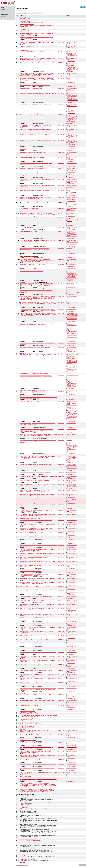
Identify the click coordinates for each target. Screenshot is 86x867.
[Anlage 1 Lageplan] (66, 204)
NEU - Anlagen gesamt (72, 192)
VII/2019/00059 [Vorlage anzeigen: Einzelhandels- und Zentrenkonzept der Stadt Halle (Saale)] (61, 264)
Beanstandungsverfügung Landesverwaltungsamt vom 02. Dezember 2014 (72, 361)
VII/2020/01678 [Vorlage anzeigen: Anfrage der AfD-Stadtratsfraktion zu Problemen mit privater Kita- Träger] (61, 600)
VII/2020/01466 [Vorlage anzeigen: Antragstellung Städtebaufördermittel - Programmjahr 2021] (61, 217)
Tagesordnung (26, 13)
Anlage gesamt (71, 90)
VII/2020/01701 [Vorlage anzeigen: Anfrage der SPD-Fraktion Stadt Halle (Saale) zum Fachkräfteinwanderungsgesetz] (61, 648)
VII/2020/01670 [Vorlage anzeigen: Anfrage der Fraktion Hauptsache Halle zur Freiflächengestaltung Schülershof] (61, 670)
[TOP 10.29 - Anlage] (66, 666)
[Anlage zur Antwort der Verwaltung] (66, 610)
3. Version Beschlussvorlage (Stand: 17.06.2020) (72, 317)
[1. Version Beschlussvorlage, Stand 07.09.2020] (66, 134)
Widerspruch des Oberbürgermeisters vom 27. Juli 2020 (72, 369)
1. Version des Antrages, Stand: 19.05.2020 (72, 423)
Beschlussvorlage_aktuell (73, 292)
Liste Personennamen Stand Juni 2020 (72, 278)
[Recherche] (81, 7)
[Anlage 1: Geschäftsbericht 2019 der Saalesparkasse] (66, 95)
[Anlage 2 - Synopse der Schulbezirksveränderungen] (66, 330)
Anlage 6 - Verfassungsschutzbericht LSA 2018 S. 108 (72, 416)
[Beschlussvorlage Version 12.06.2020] (66, 323)
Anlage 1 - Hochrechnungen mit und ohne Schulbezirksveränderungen (72, 328)
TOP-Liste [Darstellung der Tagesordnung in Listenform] (33, 13)
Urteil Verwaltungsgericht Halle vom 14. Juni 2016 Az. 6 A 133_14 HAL (72, 366)
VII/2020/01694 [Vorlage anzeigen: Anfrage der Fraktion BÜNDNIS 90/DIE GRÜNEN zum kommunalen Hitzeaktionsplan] (61, 578)
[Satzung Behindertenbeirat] (66, 349)
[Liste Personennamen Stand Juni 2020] (66, 278)
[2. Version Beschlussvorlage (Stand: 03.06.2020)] (66, 315)
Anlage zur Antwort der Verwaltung (71, 611)
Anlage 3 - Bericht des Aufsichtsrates (71, 111)
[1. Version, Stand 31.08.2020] (66, 240)
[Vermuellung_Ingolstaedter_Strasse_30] (66, 592)
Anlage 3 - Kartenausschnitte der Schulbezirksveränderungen (72, 334)
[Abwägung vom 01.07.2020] (66, 181)
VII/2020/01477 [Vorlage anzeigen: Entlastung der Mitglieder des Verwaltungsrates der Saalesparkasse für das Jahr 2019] (61, 93)
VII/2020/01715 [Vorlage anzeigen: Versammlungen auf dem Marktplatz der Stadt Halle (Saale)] (61, 51)
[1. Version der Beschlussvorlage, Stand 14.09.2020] (66, 221)
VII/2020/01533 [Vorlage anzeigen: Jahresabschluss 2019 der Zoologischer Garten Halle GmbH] (61, 114)
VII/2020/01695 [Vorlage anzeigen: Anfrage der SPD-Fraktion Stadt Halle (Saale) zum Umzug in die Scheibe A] (61, 623)
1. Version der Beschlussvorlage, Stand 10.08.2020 (71, 232)
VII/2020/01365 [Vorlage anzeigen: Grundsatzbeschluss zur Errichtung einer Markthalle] (61, 88)
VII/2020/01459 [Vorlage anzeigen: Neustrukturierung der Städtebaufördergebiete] (61, 208)
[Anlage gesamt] (66, 90)
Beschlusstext (71, 44)
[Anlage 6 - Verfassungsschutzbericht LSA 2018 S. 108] (66, 415)
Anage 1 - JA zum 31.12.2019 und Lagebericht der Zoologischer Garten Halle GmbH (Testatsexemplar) (72, 118)
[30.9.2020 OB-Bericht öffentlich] (66, 46)
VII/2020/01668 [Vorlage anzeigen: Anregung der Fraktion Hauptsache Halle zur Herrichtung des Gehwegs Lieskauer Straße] (61, 768)
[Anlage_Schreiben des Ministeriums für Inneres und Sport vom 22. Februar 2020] (66, 67)
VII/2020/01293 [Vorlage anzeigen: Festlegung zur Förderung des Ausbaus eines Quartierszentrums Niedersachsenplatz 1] (61, 202)
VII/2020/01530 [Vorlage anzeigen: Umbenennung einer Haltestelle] (61, 227)
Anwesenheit (39, 13)
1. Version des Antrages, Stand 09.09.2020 (71, 485)
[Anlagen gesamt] (66, 144)
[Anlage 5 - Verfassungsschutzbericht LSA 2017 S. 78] (66, 412)
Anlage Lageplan (71, 170)
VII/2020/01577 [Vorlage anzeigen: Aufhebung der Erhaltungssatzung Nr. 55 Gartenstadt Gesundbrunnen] (61, 190)
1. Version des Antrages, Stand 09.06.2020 (71, 457)
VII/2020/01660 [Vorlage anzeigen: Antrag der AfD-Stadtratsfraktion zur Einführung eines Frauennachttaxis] (61, 480)
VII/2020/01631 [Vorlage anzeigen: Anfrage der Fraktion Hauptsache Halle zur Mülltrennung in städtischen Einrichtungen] (61, 664)
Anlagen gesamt (71, 144)
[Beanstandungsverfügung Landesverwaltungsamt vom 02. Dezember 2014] (66, 360)
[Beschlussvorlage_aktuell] (66, 42)
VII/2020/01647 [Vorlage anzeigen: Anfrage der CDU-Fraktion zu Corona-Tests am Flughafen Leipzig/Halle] (61, 540)
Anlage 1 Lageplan (72, 204)
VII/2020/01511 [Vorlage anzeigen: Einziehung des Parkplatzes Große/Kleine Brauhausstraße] (61, 157)
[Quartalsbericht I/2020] (66, 702)
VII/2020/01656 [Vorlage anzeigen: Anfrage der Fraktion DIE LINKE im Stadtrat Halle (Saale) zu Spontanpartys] (61, 532)
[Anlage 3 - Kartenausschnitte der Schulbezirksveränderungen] (66, 333)
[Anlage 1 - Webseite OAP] (66, 403)
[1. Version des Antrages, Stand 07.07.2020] (66, 464)
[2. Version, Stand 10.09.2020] (66, 242)
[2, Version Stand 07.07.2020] (66, 466)
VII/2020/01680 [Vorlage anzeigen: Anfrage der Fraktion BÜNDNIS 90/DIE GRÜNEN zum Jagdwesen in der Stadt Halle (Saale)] (61, 561)
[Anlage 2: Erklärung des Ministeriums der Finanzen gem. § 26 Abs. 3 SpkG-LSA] (66, 98)
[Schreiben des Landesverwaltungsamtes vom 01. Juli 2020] (66, 363)
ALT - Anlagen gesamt (72, 223)
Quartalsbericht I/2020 (72, 702)
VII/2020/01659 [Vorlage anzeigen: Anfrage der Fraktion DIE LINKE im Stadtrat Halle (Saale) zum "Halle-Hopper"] (61, 536)
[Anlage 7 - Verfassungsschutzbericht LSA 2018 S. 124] (66, 418)
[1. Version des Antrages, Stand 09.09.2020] (66, 484)
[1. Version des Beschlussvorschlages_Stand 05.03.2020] (66, 62)
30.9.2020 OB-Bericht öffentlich (71, 47)
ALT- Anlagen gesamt (72, 193)
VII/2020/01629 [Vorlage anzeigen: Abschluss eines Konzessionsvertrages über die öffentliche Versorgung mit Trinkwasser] (61, 140)
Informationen (19, 13)
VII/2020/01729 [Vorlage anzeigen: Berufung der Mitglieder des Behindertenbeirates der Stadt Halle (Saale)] (61, 347)
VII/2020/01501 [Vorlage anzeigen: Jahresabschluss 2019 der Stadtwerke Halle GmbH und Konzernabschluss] (61, 104)
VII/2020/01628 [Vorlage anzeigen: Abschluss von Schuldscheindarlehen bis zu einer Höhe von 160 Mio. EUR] (61, 134)
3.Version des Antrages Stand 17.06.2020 (72, 375)
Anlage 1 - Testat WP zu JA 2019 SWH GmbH (72, 106)
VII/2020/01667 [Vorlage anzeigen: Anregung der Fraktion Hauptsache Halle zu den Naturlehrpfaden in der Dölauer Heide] (61, 764)
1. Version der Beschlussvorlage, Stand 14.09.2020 (71, 222)
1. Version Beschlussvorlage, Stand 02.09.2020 (72, 141)
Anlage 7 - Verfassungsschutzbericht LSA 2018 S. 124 (72, 419)
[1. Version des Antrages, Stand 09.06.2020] (66, 456)
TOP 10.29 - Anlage (72, 666)
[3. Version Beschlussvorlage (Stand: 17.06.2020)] (66, 317)
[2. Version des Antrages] (66, 458)
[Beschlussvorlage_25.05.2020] (66, 356)
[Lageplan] (66, 154)
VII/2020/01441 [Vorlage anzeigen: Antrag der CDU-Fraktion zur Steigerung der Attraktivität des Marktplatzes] (61, 464)
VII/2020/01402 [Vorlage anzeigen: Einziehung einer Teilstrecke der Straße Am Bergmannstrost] (61, 152)
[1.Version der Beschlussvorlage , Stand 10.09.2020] (66, 248)
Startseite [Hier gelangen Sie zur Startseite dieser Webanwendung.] (3, 7)
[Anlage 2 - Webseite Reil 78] (66, 405)
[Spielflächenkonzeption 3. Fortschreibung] (66, 236)
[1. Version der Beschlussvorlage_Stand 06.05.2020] (66, 440)
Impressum (3, 18)
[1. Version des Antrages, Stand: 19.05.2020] (66, 423)
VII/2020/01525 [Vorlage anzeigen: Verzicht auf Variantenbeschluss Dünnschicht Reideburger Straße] (61, 168)
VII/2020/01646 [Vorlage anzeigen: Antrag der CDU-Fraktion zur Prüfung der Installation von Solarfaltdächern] (61, 472)
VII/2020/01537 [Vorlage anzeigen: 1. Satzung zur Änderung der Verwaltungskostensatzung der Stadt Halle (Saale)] (61, 129)
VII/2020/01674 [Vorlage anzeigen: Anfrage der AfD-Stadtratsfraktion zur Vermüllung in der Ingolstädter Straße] (61, 590)
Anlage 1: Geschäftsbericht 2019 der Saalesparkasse (72, 96)
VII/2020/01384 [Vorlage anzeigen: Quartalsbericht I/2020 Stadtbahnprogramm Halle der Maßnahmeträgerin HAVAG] (61, 700)
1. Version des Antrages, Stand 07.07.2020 (71, 465)
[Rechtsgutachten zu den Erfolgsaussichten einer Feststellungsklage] (66, 53)
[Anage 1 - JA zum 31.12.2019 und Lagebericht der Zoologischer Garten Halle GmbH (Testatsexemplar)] (66, 116)
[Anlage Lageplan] (66, 170)
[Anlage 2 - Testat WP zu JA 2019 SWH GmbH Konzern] (66, 108)
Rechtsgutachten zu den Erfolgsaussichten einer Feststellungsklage (72, 54)
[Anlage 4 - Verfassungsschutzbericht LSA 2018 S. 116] (66, 409)
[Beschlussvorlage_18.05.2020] (66, 354)
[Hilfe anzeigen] (84, 7)
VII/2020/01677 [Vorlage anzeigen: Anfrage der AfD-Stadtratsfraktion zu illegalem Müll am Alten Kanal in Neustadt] (61, 596)
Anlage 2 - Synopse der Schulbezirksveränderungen (72, 331)
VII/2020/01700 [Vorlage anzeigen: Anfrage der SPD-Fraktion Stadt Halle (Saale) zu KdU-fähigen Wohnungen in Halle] (61, 643)
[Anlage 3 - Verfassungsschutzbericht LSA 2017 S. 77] (66, 407)
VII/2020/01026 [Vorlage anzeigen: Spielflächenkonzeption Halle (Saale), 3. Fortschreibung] (61, 231)
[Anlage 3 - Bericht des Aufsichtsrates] (66, 110)
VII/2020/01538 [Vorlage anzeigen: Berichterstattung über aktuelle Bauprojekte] (61, 705)
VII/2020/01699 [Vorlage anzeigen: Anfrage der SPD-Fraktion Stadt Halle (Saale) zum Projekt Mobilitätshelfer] (61, 639)
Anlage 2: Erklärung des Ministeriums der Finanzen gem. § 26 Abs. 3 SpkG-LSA (72, 99)
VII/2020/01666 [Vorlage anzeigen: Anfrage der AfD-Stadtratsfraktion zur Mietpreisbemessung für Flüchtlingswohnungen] (61, 586)
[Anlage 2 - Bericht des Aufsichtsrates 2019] (66, 121)
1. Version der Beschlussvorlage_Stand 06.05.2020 (71, 441)
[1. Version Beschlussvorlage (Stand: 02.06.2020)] (66, 313)
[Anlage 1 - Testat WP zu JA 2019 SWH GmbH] (66, 106)
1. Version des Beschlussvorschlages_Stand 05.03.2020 (72, 63)
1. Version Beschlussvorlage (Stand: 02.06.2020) (72, 314)
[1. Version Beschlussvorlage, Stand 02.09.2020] (66, 140)
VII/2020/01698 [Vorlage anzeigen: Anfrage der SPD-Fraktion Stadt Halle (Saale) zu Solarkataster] (61, 635)
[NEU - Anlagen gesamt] (66, 192)
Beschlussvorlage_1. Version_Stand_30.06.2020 (73, 289)
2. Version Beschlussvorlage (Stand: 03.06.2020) (72, 316)
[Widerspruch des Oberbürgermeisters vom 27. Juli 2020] (66, 368)
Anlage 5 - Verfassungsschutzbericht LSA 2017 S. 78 (72, 413)
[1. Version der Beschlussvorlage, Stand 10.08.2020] (66, 231)
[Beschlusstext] (66, 44)
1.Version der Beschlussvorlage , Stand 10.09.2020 (72, 249)
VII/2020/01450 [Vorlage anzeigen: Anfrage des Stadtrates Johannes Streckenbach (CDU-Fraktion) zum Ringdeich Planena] (61, 553)
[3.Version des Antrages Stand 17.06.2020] (66, 375)
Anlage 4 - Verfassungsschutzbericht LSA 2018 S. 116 (72, 410)
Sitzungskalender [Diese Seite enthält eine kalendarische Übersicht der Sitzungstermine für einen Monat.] (4, 14)
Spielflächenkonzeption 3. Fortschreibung (72, 236)
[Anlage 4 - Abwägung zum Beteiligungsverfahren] (66, 337)
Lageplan (70, 154)
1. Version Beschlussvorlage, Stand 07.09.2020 (72, 135)
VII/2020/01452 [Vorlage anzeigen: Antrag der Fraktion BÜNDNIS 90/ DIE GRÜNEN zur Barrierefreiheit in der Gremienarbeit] (61, 476)
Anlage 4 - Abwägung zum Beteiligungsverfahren (72, 337)
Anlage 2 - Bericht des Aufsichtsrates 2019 (72, 122)
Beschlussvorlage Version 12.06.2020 (72, 323)
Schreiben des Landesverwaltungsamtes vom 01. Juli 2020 (72, 364)
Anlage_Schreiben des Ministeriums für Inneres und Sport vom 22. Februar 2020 (72, 69)
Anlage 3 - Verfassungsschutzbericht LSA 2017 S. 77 (72, 408)
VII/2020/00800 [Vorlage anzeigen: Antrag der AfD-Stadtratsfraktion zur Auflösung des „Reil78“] (61, 401)
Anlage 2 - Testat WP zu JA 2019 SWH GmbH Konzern (72, 109)
